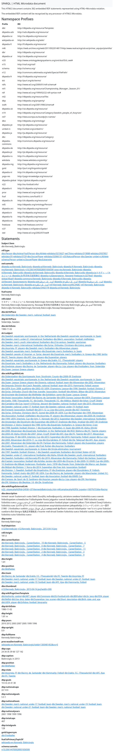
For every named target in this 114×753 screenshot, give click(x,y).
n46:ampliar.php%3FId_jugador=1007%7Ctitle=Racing (82, 489)
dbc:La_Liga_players (64, 366)
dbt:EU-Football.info (60, 596)
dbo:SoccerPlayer (35, 256)
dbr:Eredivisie (21, 394)
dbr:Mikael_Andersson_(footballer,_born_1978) (36, 464)
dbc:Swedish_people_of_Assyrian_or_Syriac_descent (26, 354)
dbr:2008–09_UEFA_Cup (57, 412)
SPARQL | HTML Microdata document (24, 3)
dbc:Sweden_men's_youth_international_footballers (26, 342)
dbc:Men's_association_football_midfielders (74, 339)
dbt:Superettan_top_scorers (44, 599)
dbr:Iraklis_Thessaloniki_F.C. (47, 400)
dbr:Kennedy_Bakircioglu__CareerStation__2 (22, 551)
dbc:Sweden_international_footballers (88, 418)
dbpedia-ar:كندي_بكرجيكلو (66, 281)
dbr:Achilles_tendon (43, 461)
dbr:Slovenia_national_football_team (52, 382)
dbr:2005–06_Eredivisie (94, 415)
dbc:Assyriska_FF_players (13, 348)
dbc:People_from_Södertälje (71, 464)
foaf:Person (29, 253)
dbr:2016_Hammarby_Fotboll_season (78, 437)
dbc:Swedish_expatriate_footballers (54, 452)
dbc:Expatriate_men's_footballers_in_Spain (62, 351)
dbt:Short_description (67, 599)
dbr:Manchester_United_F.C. (95, 473)
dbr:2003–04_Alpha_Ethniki (14, 434)
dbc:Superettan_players (56, 357)
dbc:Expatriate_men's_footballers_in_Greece (71, 354)
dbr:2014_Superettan (42, 467)
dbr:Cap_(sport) (22, 403)
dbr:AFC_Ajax (62, 434)
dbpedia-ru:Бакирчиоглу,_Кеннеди (57, 275)
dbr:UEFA (57, 461)
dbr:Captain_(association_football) (17, 461)
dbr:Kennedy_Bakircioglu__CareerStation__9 (63, 555)
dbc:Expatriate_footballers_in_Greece (64, 424)
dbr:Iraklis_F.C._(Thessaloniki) (39, 576)
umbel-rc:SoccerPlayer (26, 259)
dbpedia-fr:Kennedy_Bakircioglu (78, 266)
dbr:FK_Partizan (43, 443)
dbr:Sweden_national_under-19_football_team (67, 406)
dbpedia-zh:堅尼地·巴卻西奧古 (26, 275)
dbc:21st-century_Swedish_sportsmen (68, 342)
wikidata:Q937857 (99, 253)
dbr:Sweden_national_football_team (65, 403)
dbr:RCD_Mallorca (75, 430)
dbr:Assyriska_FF (9, 437)
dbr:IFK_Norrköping (87, 479)
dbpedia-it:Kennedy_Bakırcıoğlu (70, 272)
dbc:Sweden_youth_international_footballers (85, 455)
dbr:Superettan (38, 421)
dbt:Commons (43, 596)
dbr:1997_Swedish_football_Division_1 (19, 452)
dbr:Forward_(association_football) (18, 409)
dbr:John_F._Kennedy (40, 418)
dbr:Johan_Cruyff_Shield (90, 400)
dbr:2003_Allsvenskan (12, 440)
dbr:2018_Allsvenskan (95, 391)
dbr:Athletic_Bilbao (75, 391)
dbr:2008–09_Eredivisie (70, 376)
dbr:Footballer (8, 735)
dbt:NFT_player (29, 596)
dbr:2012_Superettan (60, 418)
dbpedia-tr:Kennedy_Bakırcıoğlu (17, 287)
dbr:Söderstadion (10, 376)
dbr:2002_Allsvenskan (95, 382)
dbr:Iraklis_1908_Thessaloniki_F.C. (17, 400)
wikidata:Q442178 (40, 287)
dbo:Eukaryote (45, 259)
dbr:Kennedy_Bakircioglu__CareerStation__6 (22, 545)
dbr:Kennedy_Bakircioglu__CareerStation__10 (23, 542)
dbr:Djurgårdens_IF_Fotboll (55, 440)
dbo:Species (86, 256)
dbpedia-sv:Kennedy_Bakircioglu (17, 266)
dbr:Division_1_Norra (22, 467)
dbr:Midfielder (35, 394)
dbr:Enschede (8, 394)
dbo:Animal (18, 253)
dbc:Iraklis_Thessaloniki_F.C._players (18, 446)
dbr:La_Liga (102, 437)
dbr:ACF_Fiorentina (81, 409)
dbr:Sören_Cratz (90, 424)
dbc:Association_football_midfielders (19, 415)
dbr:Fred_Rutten (43, 446)
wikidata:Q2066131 (53, 256)
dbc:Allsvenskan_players (66, 348)
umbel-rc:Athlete (100, 256)
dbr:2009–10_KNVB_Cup (88, 461)
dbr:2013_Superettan (51, 437)
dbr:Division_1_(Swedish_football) (17, 470)
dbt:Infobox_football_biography (32, 602)
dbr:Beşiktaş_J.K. (26, 482)
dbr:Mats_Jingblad (76, 421)
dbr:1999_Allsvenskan (93, 412)
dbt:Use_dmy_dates (21, 599)
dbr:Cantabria (8, 403)
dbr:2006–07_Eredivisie (57, 421)
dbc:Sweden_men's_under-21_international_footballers (27, 339)
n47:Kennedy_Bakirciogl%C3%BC (64, 284)
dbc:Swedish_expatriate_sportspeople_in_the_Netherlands (29, 336)
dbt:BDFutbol (76, 596)
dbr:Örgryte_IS (69, 461)
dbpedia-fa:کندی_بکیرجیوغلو (90, 281)
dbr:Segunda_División (12, 385)
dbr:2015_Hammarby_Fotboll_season (81, 385)
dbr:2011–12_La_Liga (44, 409)
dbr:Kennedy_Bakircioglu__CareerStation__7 (63, 545)
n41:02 (92, 452)
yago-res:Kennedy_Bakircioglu (68, 269)
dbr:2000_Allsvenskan (12, 430)
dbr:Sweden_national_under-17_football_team (23, 406)
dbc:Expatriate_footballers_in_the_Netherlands (44, 430)
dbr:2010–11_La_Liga (32, 440)
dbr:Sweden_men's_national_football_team (35, 315)
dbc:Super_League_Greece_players (18, 369)
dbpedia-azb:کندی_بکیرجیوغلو (41, 281)
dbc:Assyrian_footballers (94, 363)
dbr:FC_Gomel (38, 412)
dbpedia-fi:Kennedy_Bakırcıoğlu (68, 278)
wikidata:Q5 (7, 256)
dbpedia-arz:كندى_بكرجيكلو (36, 284)
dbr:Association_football (56, 476)
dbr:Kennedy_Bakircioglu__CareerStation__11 (64, 548)
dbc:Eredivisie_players (12, 366)
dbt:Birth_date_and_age (89, 599)
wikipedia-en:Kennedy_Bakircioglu (18, 742)
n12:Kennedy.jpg (9, 528)
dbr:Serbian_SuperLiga (95, 458)
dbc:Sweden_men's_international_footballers (22, 345)
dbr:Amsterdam (9, 421)
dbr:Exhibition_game (52, 394)
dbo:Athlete (41, 253)
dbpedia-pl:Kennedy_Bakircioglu (48, 266)
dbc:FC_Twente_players (12, 357)
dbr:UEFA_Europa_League (69, 397)
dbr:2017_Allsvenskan (93, 434)
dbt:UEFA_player (9, 602)
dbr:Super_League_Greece (74, 394)
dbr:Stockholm (24, 421)
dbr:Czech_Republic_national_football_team (43, 385)
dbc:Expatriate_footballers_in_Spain (54, 427)
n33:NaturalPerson (71, 256)
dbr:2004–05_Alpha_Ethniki (84, 427)
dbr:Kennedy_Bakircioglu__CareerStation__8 (22, 548)
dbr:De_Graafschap (44, 482)
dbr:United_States (80, 452)
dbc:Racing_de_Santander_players (39, 366)
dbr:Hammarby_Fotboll (73, 458)
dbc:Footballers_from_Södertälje (89, 366)
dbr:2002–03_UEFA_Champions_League (50, 388)
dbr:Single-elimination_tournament (64, 449)
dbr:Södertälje (8, 315)
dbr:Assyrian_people (48, 479)
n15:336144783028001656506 (39, 269)
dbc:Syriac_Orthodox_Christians (59, 345)
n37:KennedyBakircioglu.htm (43, 489)
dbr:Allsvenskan (76, 382)
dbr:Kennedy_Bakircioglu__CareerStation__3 (63, 551)
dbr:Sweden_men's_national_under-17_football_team (26, 579)
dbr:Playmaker (75, 412)
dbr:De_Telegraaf (77, 440)
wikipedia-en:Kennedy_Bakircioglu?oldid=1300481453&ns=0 (30, 644)
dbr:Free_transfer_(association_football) (47, 391)
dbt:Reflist (6, 599)
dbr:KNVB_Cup (75, 476)
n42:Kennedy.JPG (33, 458)
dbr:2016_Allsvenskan (51, 458)
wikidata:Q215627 (55, 253)
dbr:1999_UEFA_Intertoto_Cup (16, 418)
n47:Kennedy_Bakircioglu (92, 284)
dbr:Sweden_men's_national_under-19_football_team (26, 582)
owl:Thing (69, 253)
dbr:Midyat (7, 467)
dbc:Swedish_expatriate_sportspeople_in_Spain (79, 336)
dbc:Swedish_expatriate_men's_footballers (21, 351)
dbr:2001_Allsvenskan (12, 443)
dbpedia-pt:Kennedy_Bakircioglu (65, 287)
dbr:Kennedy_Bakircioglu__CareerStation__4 (22, 555)
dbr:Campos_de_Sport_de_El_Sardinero (20, 479)
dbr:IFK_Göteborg (10, 482)
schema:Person (9, 259)
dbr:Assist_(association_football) (17, 397)
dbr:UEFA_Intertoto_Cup (29, 437)
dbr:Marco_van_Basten (96, 464)
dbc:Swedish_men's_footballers (40, 348)
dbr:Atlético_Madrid (69, 400)
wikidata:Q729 (20, 256)
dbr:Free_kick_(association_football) (69, 467)
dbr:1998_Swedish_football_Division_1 (19, 427)
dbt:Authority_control (12, 596)
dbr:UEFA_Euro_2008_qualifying (16, 388)
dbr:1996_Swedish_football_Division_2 (87, 388)
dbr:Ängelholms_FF (42, 470)
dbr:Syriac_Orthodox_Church (15, 391)
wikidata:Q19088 (82, 253)
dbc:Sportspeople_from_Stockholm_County (38, 376)
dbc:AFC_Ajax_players (34, 357)
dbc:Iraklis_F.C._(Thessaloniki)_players (65, 360)
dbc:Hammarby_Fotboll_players (67, 363)
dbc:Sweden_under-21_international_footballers (24, 455)
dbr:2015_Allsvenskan (93, 403)
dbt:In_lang (88, 596)
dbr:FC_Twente (76, 434)
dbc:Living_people (82, 345)
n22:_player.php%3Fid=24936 (15, 489)
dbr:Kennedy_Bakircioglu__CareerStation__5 (65, 542)
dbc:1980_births (99, 354)
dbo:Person (7, 253)
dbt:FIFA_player (101, 596)
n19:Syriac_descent (39, 403)
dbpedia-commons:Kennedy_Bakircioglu (33, 278)
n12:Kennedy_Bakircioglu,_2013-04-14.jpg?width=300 (27, 589)
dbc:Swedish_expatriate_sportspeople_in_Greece (24, 360)
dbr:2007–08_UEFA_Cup (38, 473)
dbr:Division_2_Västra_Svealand (16, 424)
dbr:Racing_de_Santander (44, 397)
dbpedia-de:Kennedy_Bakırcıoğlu (39, 272)
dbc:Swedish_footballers (13, 458)
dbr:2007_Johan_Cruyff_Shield (41, 434)
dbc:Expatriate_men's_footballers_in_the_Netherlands (27, 363)
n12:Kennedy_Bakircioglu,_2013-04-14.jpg (37, 528)
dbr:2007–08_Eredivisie (97, 421)
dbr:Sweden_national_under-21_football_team (23, 476)
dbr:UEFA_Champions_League (95, 397)
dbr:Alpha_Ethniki (55, 455)
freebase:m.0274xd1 (83, 275)
